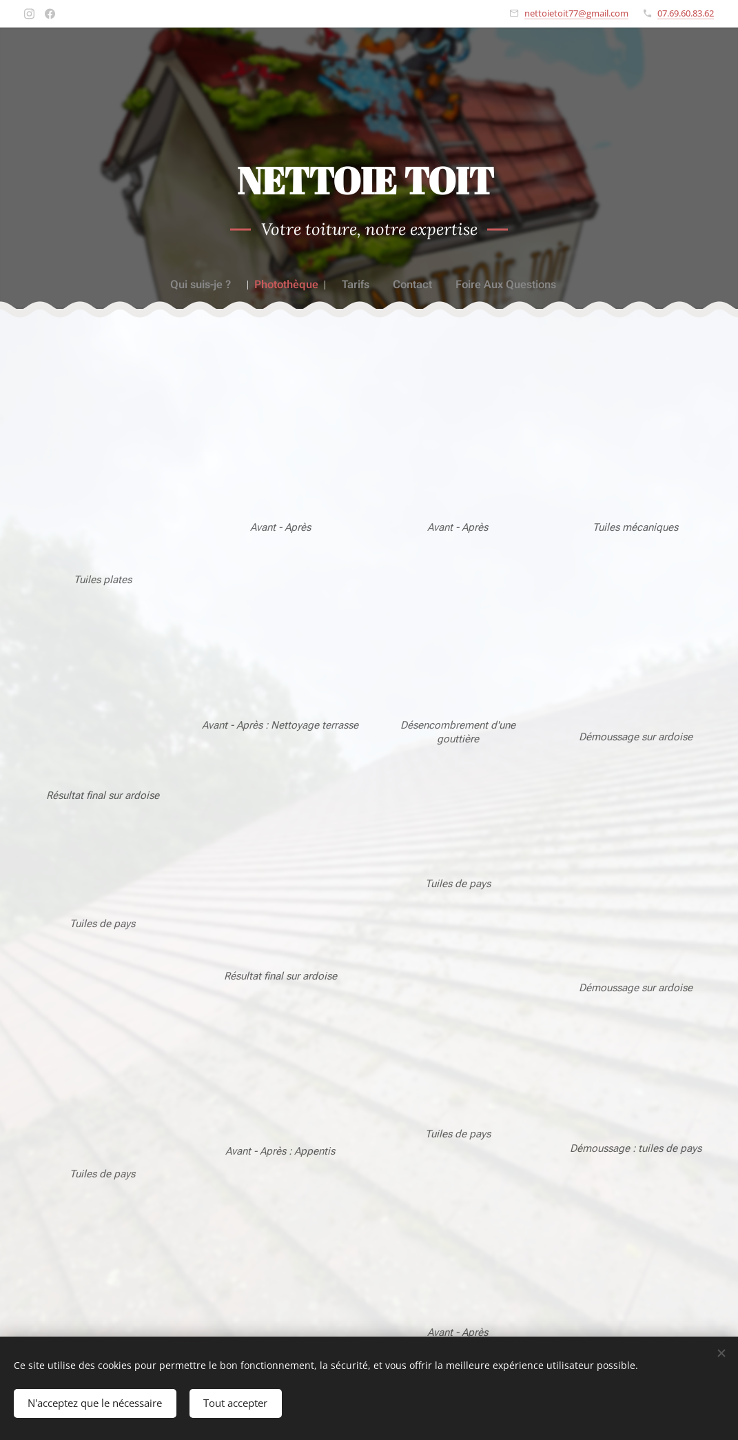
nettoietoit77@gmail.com (576, 13)
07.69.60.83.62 (685, 13)
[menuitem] (209, 284)
